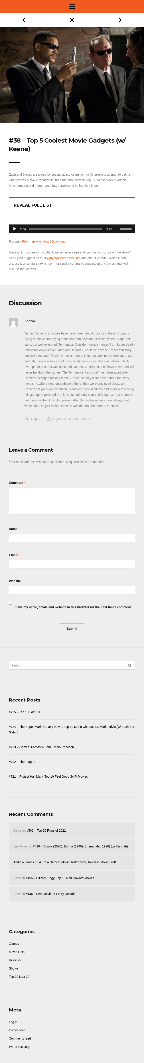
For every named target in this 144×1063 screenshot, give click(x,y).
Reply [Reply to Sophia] (35, 419)
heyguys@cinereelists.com (62, 258)
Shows (13, 968)
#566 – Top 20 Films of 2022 (46, 830)
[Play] (14, 229)
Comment (16, 482)
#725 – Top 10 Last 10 (24, 712)
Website (15, 581)
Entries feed (17, 1030)
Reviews (15, 960)
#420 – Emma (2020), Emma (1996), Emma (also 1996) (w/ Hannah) (80, 846)
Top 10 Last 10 (19, 976)
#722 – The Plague (22, 762)
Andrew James (23, 862)
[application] (72, 227)
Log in (13, 1022)
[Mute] (117, 222)
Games (14, 943)
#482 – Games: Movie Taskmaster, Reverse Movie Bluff (77, 862)
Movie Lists (16, 952)
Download (58, 241)
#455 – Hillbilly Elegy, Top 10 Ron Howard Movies (60, 878)
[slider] (65, 229)
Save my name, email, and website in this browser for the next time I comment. (73, 607)
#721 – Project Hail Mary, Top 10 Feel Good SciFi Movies (48, 776)
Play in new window (35, 241)
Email (13, 555)
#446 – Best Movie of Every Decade (50, 894)
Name (13, 529)
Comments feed (20, 1038)
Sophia (29, 321)
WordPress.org (19, 1046)
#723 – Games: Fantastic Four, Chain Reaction (41, 747)
